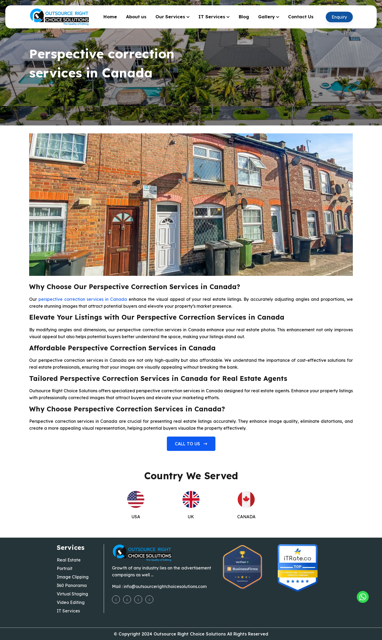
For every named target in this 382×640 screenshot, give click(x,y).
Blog (243, 16)
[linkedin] (149, 599)
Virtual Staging (72, 594)
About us (136, 16)
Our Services (170, 16)
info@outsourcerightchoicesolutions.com (165, 586)
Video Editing (71, 602)
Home (110, 16)
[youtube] (138, 599)
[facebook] (116, 599)
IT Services (211, 16)
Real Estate (69, 560)
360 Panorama (72, 585)
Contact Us (301, 16)
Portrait (64, 568)
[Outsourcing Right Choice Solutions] (363, 597)
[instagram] (127, 599)
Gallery (266, 16)
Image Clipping (73, 577)
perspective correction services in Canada (82, 299)
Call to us (191, 443)
